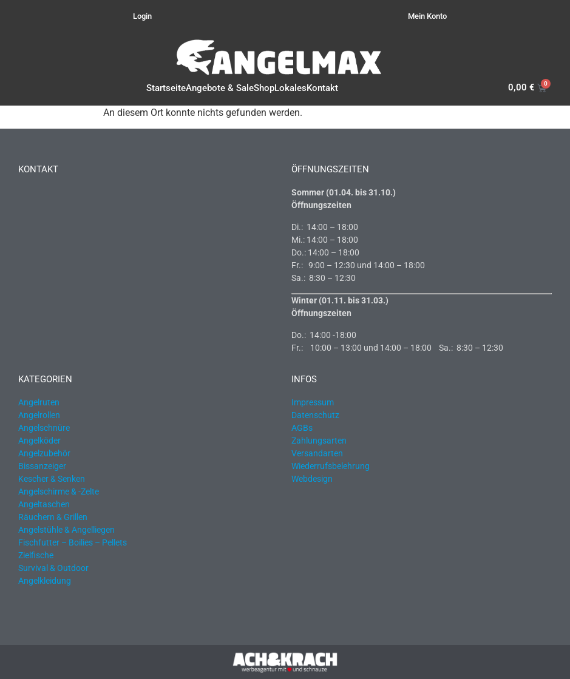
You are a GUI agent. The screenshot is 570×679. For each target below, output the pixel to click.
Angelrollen (39, 415)
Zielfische (35, 555)
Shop (264, 88)
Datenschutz (315, 415)
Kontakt (322, 88)
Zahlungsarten (319, 440)
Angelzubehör (44, 453)
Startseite (166, 88)
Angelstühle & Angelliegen (66, 530)
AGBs (302, 428)
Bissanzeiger (42, 466)
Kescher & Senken (51, 479)
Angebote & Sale (220, 88)
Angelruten (38, 402)
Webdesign (312, 479)
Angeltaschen (44, 504)
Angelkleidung (44, 581)
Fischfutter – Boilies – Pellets (72, 542)
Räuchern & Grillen (52, 517)
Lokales (290, 88)
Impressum (312, 402)
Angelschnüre (44, 428)
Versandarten (317, 453)
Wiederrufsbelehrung (330, 466)
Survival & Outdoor (53, 568)
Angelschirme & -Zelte (58, 491)
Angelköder (39, 440)
